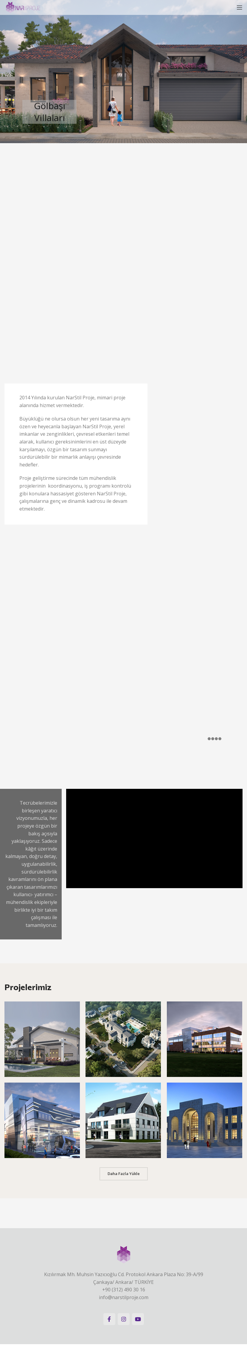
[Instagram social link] (124, 1319)
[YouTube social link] (138, 1319)
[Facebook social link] (109, 1319)
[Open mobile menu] (240, 7)
